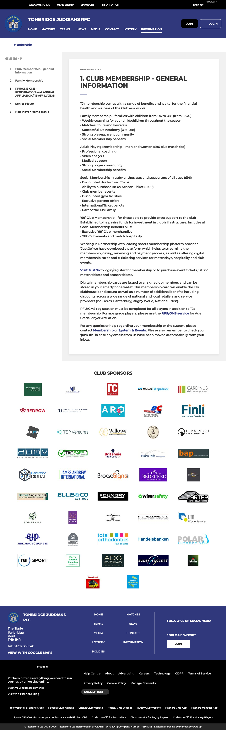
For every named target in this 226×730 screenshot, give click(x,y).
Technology (162, 673)
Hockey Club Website (119, 707)
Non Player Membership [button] (32, 112)
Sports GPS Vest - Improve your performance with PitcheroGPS (50, 717)
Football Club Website (61, 707)
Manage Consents (143, 683)
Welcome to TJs (39, 4)
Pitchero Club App (176, 707)
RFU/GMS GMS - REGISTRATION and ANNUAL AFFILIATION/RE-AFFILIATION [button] (35, 92)
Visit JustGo (90, 270)
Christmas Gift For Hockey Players (193, 717)
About (109, 673)
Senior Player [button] (24, 103)
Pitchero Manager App (204, 707)
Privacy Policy (93, 683)
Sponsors (87, 4)
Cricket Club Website (90, 707)
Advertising (126, 673)
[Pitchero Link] (213, 6)
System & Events (132, 330)
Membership (65, 4)
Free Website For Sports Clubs (26, 707)
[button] (32, 29)
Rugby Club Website (149, 707)
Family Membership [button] (29, 80)
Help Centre (91, 673)
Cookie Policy (116, 683)
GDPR (179, 673)
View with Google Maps (30, 653)
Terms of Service (199, 673)
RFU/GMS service (175, 313)
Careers (144, 673)
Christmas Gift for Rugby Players (149, 717)
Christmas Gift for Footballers (109, 717)
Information (110, 4)
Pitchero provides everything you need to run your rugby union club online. (40, 679)
